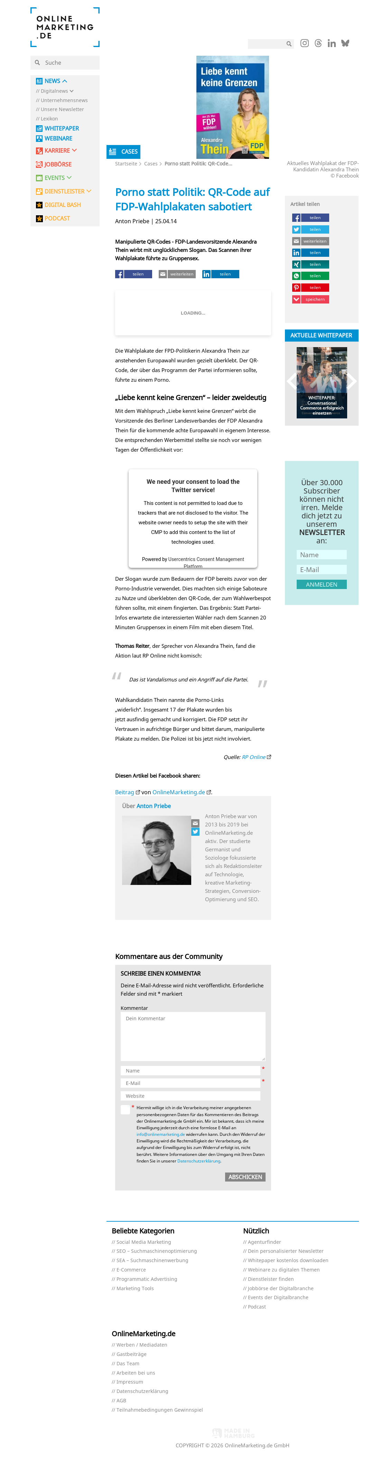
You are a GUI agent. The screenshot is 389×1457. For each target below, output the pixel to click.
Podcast (257, 1307)
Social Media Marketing (144, 1242)
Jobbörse (58, 164)
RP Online (253, 756)
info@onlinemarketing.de (161, 1134)
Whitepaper (62, 128)
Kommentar (134, 1008)
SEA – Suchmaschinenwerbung (152, 1261)
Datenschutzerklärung (198, 1161)
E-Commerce (131, 1270)
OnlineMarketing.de (178, 792)
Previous (295, 381)
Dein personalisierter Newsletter (286, 1251)
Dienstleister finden (271, 1279)
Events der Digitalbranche (278, 1298)
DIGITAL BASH (63, 205)
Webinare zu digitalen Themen (284, 1270)
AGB (121, 1401)
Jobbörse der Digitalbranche (281, 1289)
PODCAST (57, 218)
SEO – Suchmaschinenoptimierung (157, 1251)
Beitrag (124, 792)
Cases (151, 163)
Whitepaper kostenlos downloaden (288, 1261)
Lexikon (49, 119)
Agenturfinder (264, 1242)
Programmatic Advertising (147, 1279)
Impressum (130, 1382)
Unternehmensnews (64, 100)
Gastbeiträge (132, 1354)
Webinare (58, 138)
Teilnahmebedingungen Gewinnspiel (160, 1410)
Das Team (128, 1364)
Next (348, 381)
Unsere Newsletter (62, 109)
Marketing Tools (135, 1289)
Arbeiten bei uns (136, 1373)
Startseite (126, 163)
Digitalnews (54, 91)
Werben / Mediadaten (142, 1345)
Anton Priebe (154, 806)
